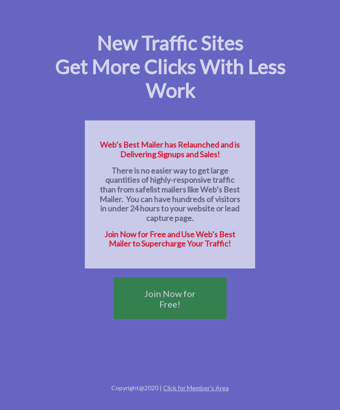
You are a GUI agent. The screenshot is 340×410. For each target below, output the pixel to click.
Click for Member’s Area (196, 388)
